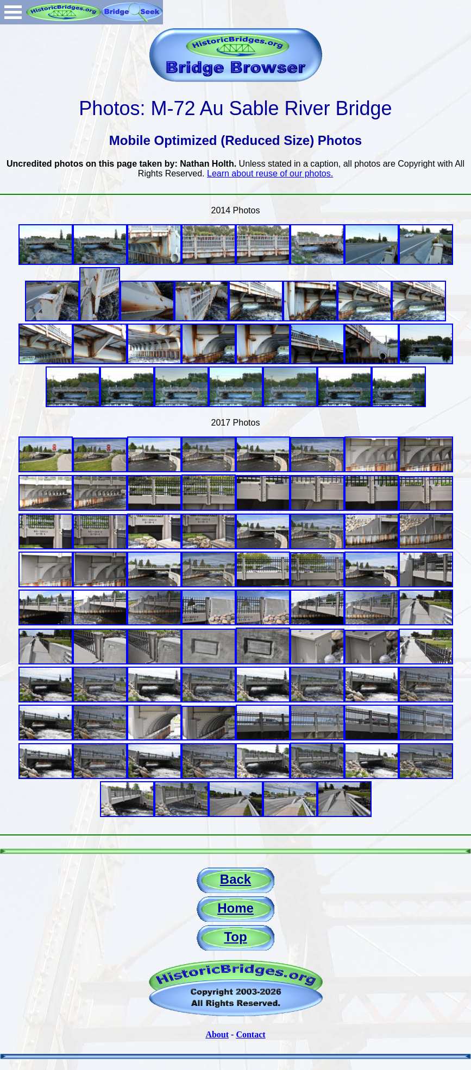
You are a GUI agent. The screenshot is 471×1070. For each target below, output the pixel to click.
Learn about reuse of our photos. (270, 173)
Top (235, 936)
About (217, 1034)
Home (235, 908)
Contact (250, 1034)
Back (235, 879)
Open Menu (13, 12)
